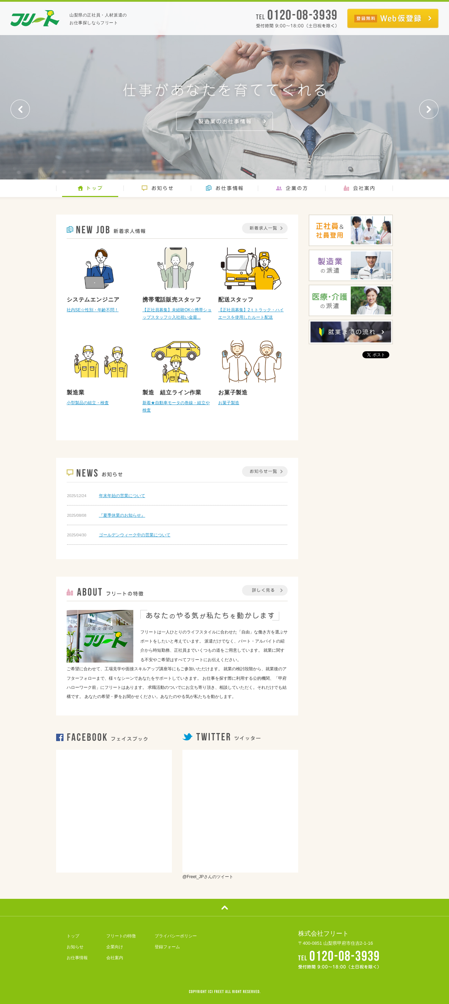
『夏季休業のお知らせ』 (122, 515)
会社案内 (114, 957)
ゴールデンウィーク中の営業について (134, 534)
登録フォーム (167, 946)
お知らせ (75, 946)
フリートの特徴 (121, 936)
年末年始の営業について (122, 495)
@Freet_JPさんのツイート (207, 876)
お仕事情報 (77, 957)
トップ (73, 936)
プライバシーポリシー (176, 936)
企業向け (114, 946)
